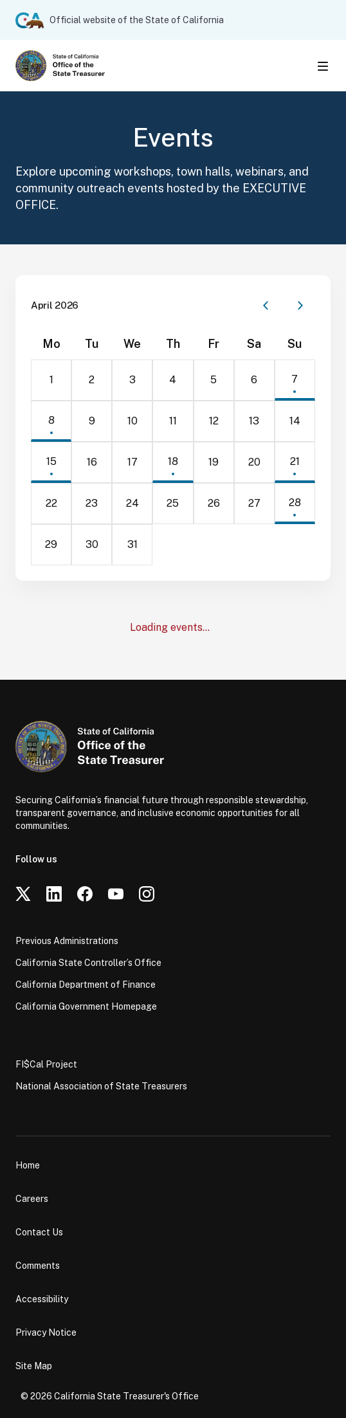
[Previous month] (265, 305)
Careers (31, 1199)
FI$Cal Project (46, 1064)
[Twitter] (23, 894)
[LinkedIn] (54, 894)
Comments (37, 1265)
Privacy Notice (46, 1332)
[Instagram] (146, 894)
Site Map (33, 1366)
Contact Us (39, 1232)
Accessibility (41, 1299)
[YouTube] (115, 894)
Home (27, 1165)
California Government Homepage (86, 1006)
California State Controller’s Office (88, 963)
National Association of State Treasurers (101, 1086)
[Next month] (300, 305)
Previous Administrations (66, 941)
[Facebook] (85, 894)
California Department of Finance (85, 984)
